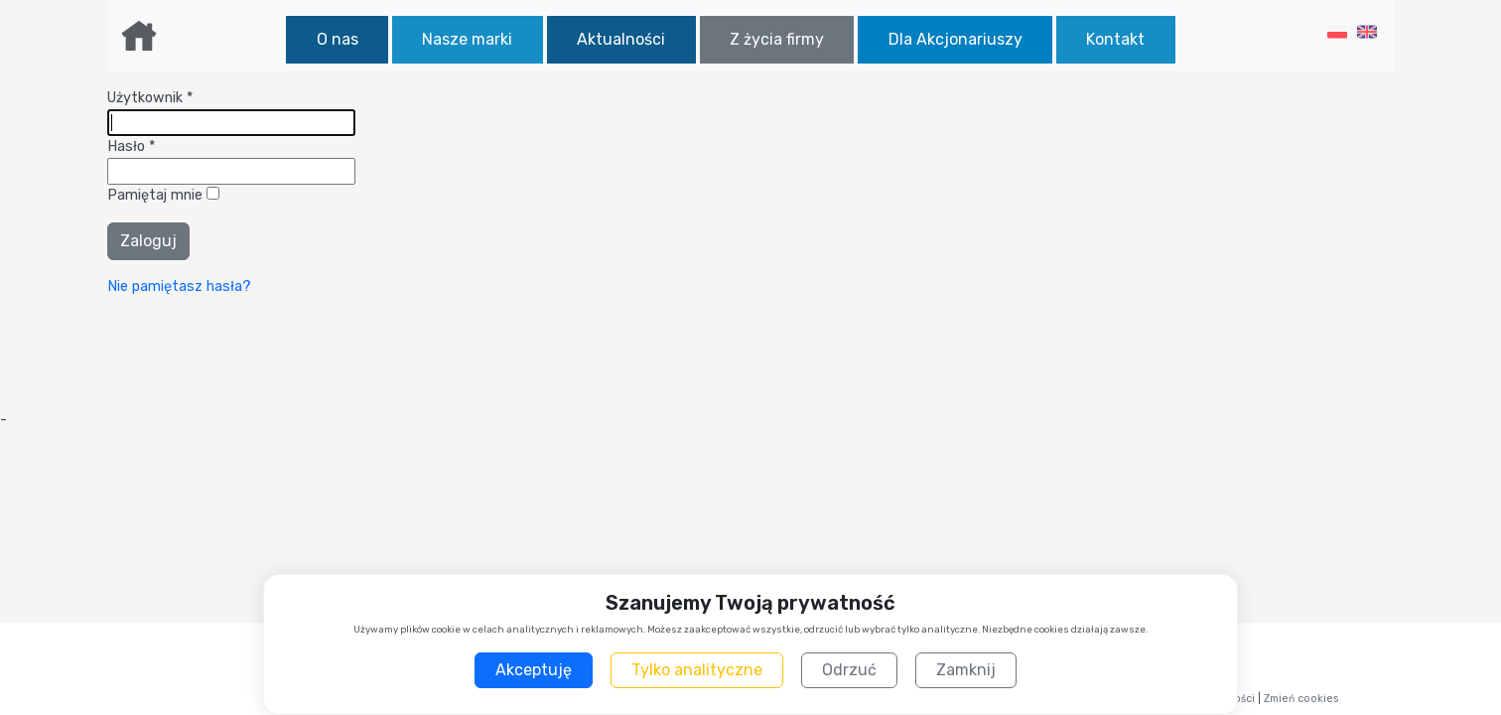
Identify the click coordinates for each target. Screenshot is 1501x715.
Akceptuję (533, 669)
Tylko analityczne (696, 669)
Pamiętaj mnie (156, 195)
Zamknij (966, 669)
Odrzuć (849, 669)
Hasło (131, 146)
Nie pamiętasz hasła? (179, 286)
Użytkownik (150, 97)
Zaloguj (148, 240)
